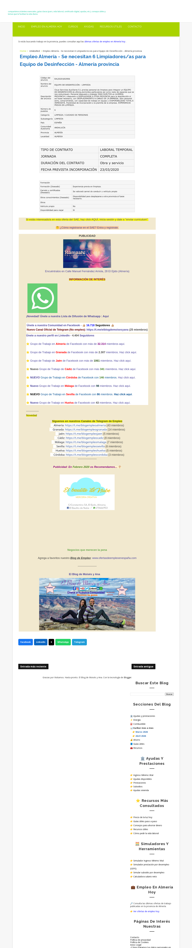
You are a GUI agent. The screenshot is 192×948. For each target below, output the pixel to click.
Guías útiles (138, 111)
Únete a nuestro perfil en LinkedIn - (43, 366)
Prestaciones (139, 150)
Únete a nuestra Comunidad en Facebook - (49, 352)
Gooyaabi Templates (164, 938)
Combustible (139, 91)
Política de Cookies (139, 310)
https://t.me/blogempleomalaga (68, 507)
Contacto (135, 33)
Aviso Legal (135, 312)
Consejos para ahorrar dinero (147, 193)
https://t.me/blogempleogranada (68, 494)
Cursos (73, 33)
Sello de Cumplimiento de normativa (147, 320)
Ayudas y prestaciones (144, 83)
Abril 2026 (141, 103)
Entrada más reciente (34, 732)
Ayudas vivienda (141, 158)
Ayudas (89, 33)
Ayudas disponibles (142, 146)
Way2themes (129, 938)
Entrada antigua (108, 732)
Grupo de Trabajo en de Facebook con (57, 463)
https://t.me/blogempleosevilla (67, 511)
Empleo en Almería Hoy (46, 33)
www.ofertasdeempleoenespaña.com (97, 622)
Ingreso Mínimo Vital (143, 142)
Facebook (26, 708)
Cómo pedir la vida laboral (146, 201)
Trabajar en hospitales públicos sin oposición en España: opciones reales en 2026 (42, 914)
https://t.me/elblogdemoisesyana (54, 361)
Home (23, 62)
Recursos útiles (111, 33)
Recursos (137, 115)
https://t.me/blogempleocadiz (67, 503)
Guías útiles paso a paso (145, 189)
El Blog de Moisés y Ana (33, 9)
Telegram (79, 708)
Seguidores (81, 366)
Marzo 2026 (142, 99)
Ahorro (136, 107)
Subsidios (137, 154)
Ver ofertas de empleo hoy (146, 279)
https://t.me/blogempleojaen (66, 498)
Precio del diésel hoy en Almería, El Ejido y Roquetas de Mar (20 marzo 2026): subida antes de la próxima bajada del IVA (42, 769)
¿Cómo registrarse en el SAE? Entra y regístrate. (71, 254)
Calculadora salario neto (145, 244)
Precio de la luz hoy (142, 185)
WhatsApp (63, 708)
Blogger (110, 743)
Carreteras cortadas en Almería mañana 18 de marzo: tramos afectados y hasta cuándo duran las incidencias (42, 801)
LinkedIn (41, 708)
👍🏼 (79, 352)
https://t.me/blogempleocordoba (69, 519)
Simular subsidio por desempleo (148, 240)
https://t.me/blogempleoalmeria (68, 490)
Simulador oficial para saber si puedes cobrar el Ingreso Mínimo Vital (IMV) (50, 787)
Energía (137, 87)
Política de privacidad (140, 307)
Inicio (21, 33)
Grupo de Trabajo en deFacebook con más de (59, 387)
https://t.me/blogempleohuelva (68, 515)
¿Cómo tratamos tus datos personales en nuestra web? (150, 316)
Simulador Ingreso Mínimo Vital (148, 228)
